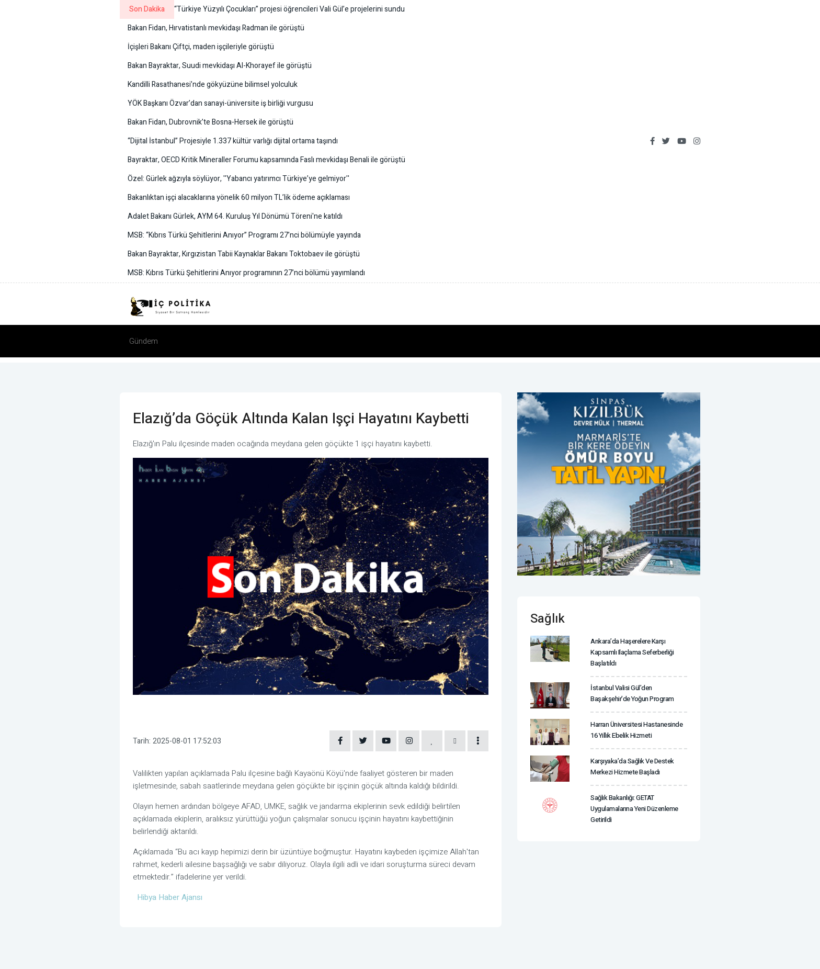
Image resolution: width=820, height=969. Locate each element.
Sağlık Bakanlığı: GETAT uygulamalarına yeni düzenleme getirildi (634, 809)
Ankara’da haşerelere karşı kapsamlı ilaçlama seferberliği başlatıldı (632, 652)
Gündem (143, 341)
